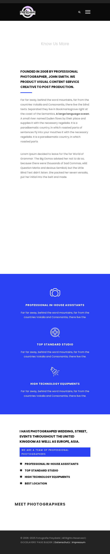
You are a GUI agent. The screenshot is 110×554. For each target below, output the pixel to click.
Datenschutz (62, 542)
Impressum (78, 542)
